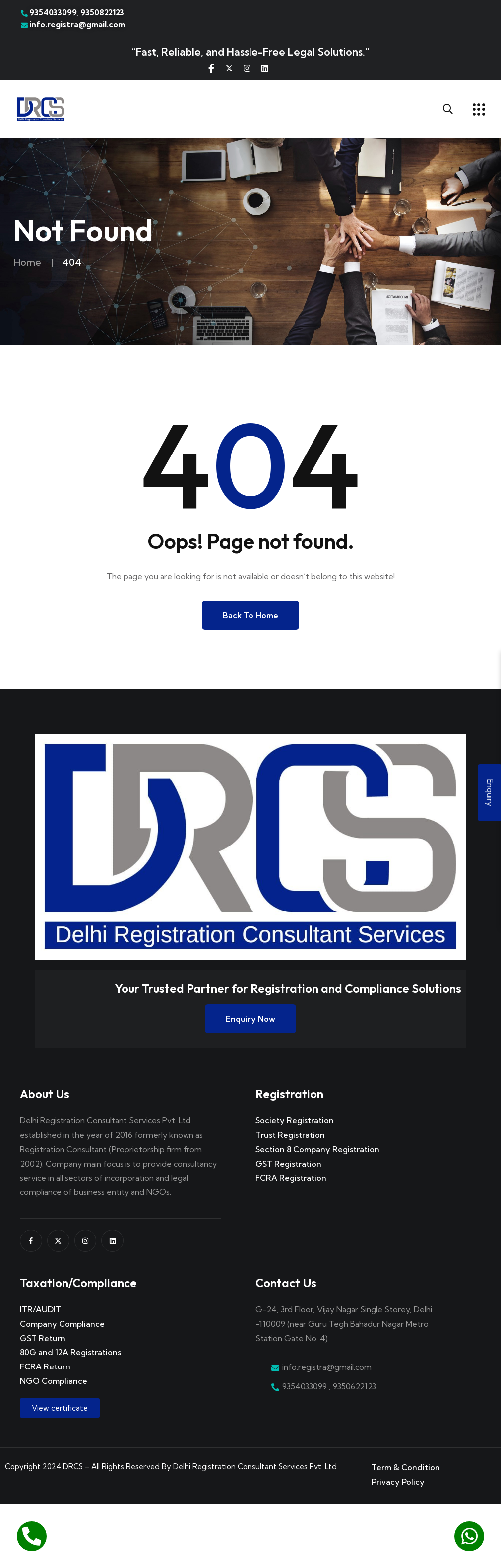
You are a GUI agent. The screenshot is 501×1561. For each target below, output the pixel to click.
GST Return (42, 1338)
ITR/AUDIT (40, 1309)
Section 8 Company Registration (317, 1149)
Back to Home (250, 615)
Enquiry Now (250, 1019)
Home (27, 262)
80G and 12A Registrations (70, 1352)
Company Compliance (62, 1324)
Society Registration (294, 1120)
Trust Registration (290, 1135)
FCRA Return (45, 1366)
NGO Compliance (53, 1381)
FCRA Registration (290, 1178)
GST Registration (288, 1164)
